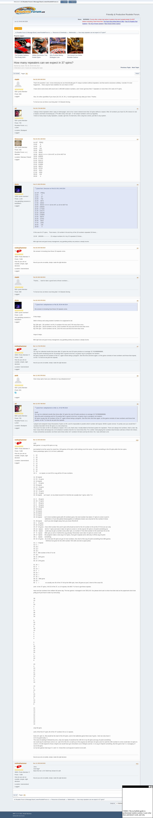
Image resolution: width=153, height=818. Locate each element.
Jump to (112, 803)
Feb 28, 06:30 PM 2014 (39, 300)
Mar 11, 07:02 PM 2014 (39, 346)
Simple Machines (27, 813)
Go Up (15, 795)
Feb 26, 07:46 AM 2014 (39, 108)
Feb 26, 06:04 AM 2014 (39, 79)
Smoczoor (19, 139)
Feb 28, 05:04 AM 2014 (39, 247)
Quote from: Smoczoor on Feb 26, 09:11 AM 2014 (50, 188)
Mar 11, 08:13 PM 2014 (39, 375)
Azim (17, 184)
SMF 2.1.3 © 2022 (17, 813)
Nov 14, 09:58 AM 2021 (39, 763)
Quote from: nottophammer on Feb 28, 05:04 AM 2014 (52, 304)
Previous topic (126, 67)
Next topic (135, 67)
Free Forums (22, 815)
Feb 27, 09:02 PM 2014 (39, 184)
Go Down (16, 73)
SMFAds (15, 815)
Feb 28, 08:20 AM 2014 (39, 277)
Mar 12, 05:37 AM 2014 (39, 403)
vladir (17, 79)
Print (137, 73)
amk (16, 375)
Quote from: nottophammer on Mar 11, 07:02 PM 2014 (52, 408)
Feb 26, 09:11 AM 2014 (39, 139)
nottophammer (21, 248)
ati (16, 108)
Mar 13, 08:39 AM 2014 (39, 439)
